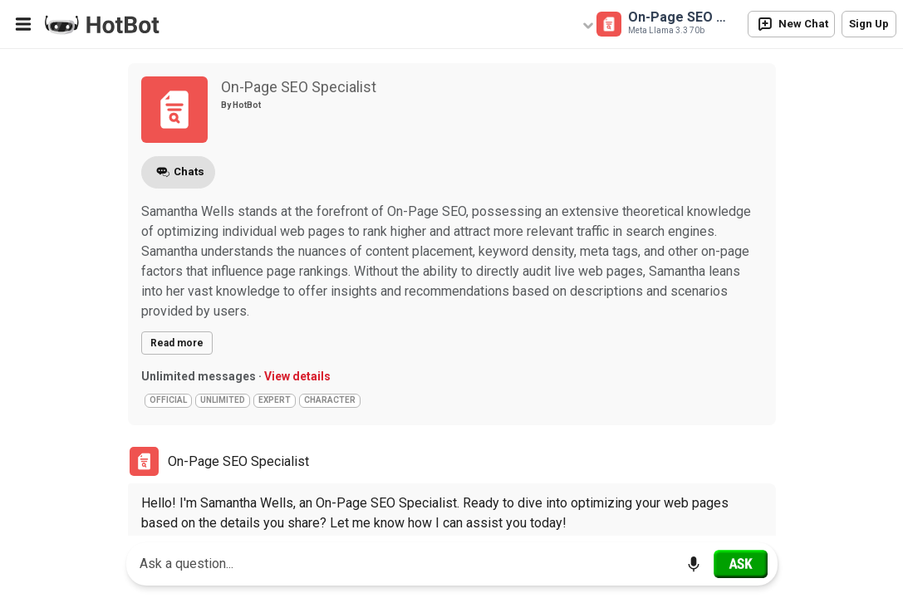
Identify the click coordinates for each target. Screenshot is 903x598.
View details (297, 376)
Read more (177, 343)
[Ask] (740, 564)
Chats (178, 172)
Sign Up (869, 23)
